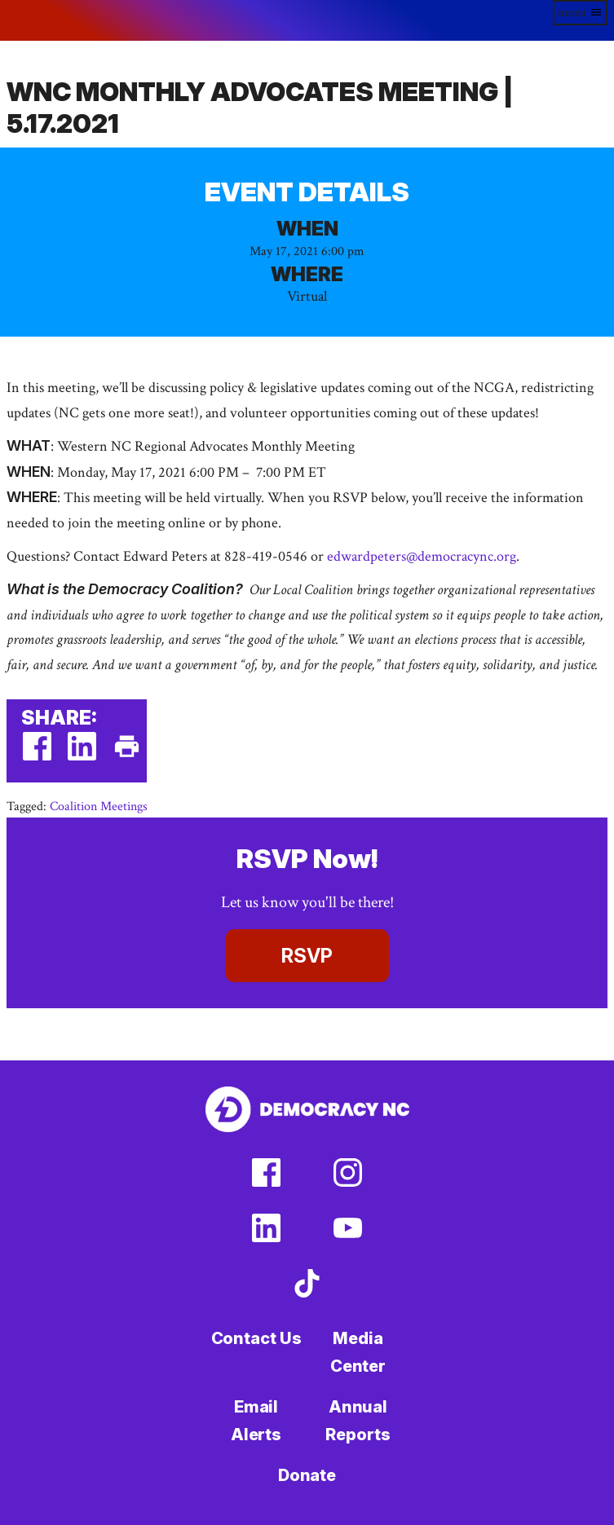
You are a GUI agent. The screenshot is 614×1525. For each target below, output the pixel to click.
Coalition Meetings (99, 806)
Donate (307, 1475)
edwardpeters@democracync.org (421, 556)
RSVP (307, 955)
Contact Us (256, 1338)
